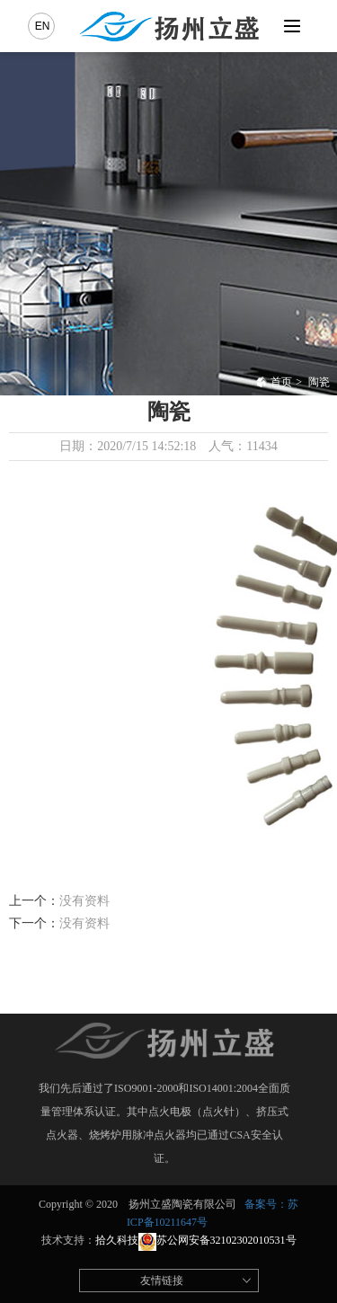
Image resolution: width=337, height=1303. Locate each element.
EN (42, 26)
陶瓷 (319, 382)
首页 (274, 382)
